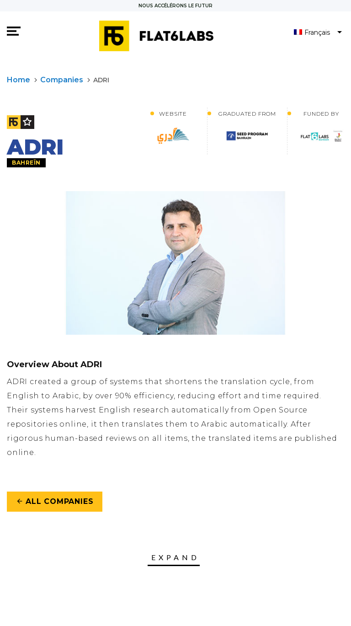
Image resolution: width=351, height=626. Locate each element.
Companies (61, 79)
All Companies (54, 501)
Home (18, 79)
